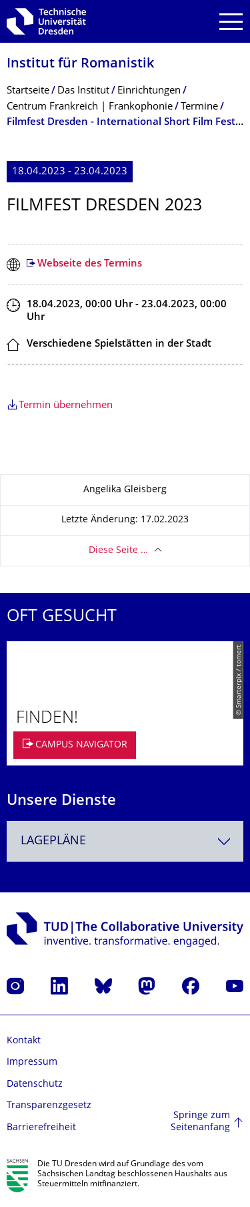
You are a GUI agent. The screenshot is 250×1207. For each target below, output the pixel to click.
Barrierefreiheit (41, 1128)
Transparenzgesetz (49, 1105)
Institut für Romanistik (80, 64)
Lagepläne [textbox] (53, 841)
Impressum (32, 1062)
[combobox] (125, 841)
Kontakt (24, 1041)
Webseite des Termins (89, 264)
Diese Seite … (118, 550)
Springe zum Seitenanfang (200, 1121)
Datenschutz (35, 1084)
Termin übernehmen (66, 406)
